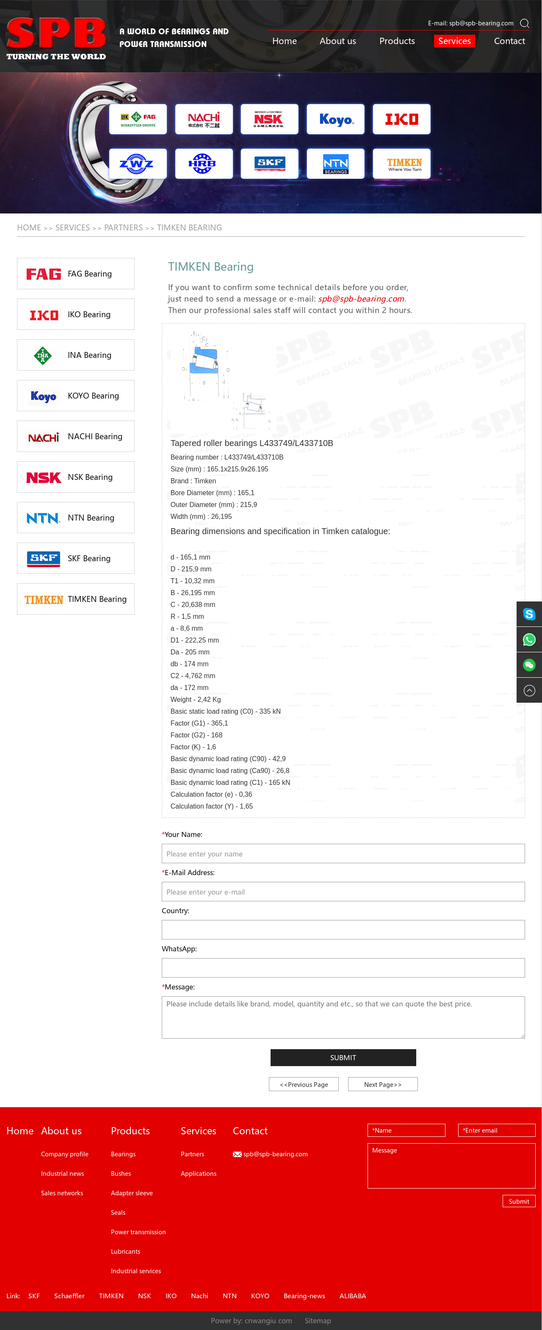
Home (284, 41)
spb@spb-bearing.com (481, 23)
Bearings (123, 1154)
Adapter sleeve (132, 1193)
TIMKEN (111, 1295)
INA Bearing (67, 355)
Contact (509, 41)
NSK (144, 1295)
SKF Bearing (66, 559)
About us (338, 41)
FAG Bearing (67, 274)
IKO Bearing (66, 315)
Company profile (64, 1154)
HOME (29, 227)
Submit (343, 1057)
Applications (198, 1173)
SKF (34, 1295)
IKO (171, 1295)
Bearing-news (304, 1295)
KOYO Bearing (70, 396)
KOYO (260, 1295)
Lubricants (125, 1251)
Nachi (199, 1295)
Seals (118, 1212)
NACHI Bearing (72, 437)
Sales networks (62, 1193)
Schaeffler (69, 1295)
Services (454, 41)
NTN (230, 1295)
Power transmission (138, 1231)
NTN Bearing (68, 518)
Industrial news (62, 1173)
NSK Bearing (67, 477)
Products (397, 41)
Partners (123, 227)
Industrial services (136, 1270)
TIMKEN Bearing (189, 227)
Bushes (121, 1173)
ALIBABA (353, 1295)
